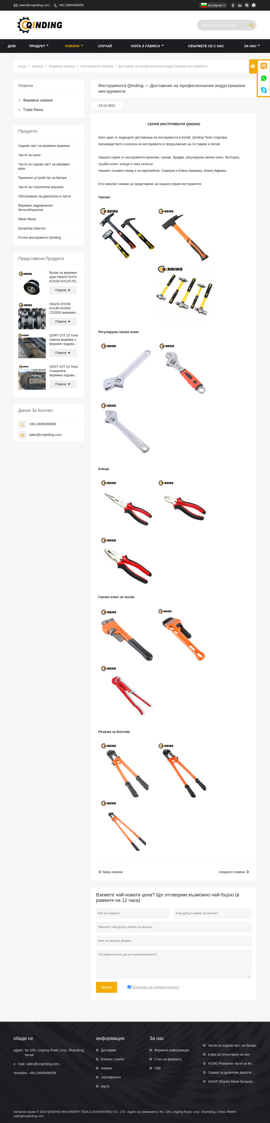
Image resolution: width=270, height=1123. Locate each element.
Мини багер (27, 219)
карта (105, 1086)
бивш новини (110, 872)
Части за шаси (29, 155)
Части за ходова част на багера (232, 1045)
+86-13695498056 (70, 5)
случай (105, 46)
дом (12, 46)
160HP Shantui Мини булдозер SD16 (236, 1081)
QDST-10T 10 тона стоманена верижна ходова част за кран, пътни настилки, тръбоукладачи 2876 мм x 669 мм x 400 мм (64, 371)
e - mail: (19, 1064)
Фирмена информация (171, 1050)
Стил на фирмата (167, 1059)
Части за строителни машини (40, 187)
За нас (252, 46)
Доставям (108, 1050)
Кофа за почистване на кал (229, 1054)
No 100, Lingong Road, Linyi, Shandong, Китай (54, 1052)
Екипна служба (112, 1059)
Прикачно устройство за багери (42, 178)
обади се (23, 1038)
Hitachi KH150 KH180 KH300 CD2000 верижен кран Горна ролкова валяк (62, 308)
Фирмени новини (62, 66)
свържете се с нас (206, 46)
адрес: (18, 1050)
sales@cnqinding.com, (34, 5)
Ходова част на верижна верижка (44, 146)
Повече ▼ (63, 290)
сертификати (111, 1077)
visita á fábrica (147, 46)
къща (22, 66)
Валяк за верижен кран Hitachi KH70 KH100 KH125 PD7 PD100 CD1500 (63, 277)
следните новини (232, 872)
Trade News (33, 110)
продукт (39, 46)
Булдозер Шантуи (32, 228)
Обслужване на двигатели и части (44, 196)
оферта (106, 987)
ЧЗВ (157, 1068)
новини (74, 46)
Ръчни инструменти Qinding (39, 237)
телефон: (21, 1073)
